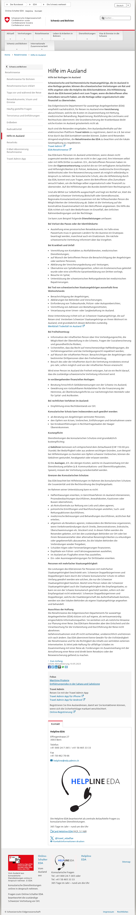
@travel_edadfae (64, 838)
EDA (35, 4)
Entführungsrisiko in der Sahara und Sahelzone (75, 683)
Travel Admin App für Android (67, 699)
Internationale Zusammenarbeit (42, 46)
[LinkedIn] (56, 666)
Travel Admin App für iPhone (67, 696)
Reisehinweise (42, 36)
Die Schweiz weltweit (56, 4)
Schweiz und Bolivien (17, 46)
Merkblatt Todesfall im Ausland (66, 326)
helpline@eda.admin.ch (66, 760)
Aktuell (10, 36)
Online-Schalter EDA (42, 859)
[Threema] (59, 666)
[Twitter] (53, 666)
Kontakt (54, 723)
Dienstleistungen (87, 36)
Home (7, 55)
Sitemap (126, 861)
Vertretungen (24, 36)
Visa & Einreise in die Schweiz (110, 36)
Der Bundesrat (16, 4)
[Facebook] (49, 666)
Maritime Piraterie (59, 680)
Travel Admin (56, 146)
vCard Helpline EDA (69, 831)
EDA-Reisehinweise (59, 149)
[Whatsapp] (63, 666)
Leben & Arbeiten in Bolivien (64, 36)
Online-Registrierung (62, 712)
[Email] (66, 666)
